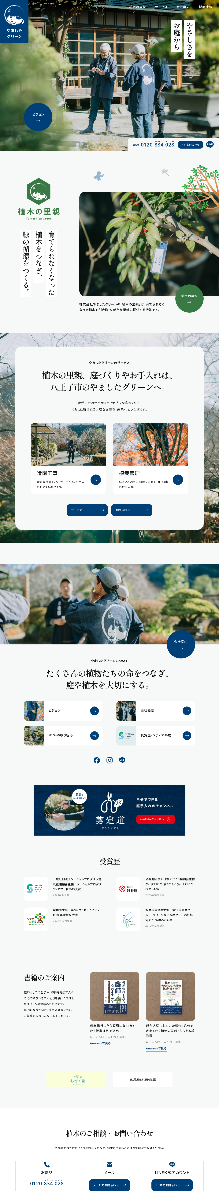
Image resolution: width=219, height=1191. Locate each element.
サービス (161, 7)
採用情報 (205, 7)
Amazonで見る (100, 1043)
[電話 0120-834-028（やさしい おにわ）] (153, 144)
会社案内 (183, 7)
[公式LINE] (210, 145)
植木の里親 (137, 7)
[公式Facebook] (96, 760)
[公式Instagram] (109, 760)
